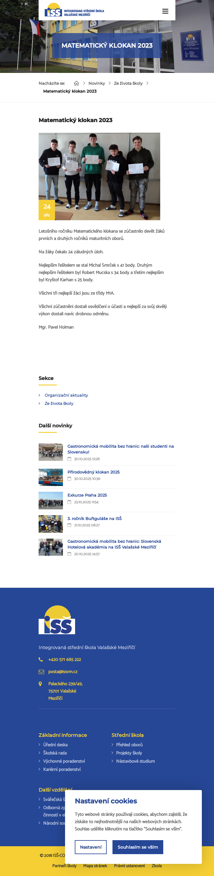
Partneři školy (64, 866)
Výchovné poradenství (64, 761)
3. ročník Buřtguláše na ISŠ (94, 518)
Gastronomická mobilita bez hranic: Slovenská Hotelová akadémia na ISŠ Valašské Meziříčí (114, 544)
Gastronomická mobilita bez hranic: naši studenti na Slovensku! (120, 449)
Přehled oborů (129, 745)
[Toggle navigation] (165, 11)
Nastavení (91, 847)
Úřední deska (55, 745)
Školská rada (55, 753)
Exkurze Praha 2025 (87, 495)
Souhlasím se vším (138, 847)
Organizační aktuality (66, 395)
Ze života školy (128, 83)
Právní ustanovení (129, 866)
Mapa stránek (95, 866)
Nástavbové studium (135, 761)
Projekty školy (129, 753)
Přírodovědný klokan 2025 (93, 472)
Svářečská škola (57, 799)
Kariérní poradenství (62, 769)
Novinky (96, 83)
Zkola (157, 866)
